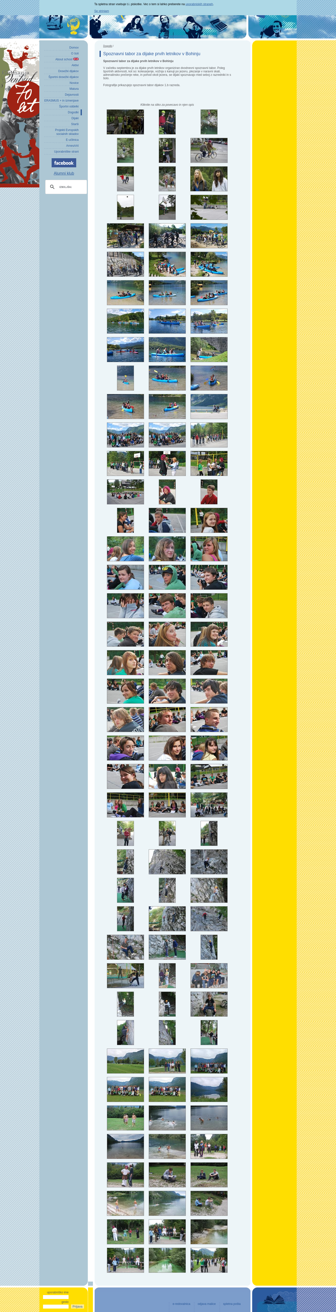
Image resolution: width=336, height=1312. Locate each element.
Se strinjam (101, 11)
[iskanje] (65, 187)
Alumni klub (64, 173)
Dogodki (107, 46)
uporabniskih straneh (199, 4)
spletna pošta (232, 1304)
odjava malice (207, 1304)
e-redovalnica (181, 1304)
